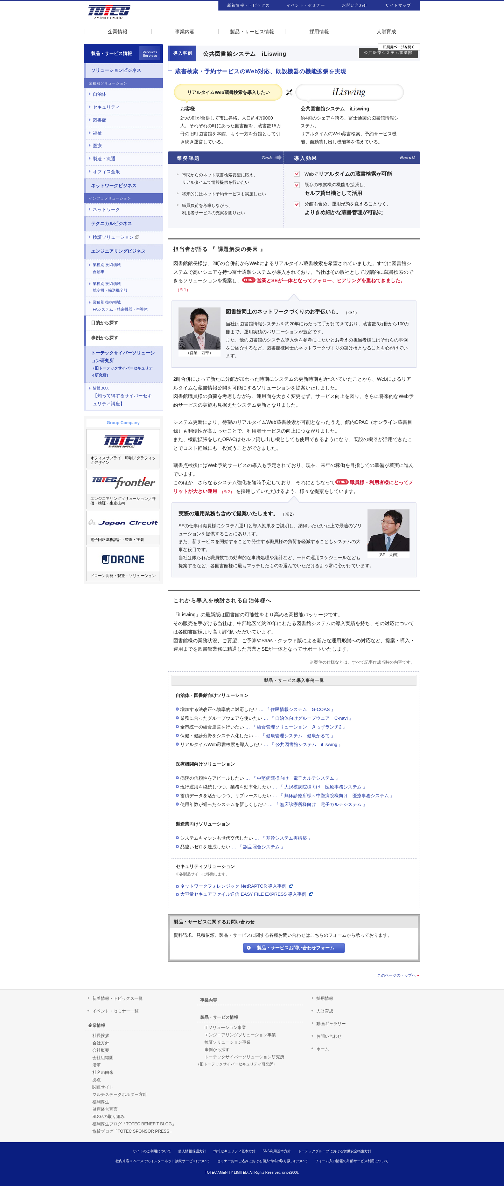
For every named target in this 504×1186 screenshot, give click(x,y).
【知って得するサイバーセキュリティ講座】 (122, 396)
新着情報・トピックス (248, 5)
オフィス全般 (106, 171)
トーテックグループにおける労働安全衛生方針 (334, 1151)
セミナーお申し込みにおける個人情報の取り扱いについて (262, 1161)
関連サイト (102, 1087)
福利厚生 (100, 1101)
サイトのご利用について (152, 1151)
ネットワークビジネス (113, 185)
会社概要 (100, 1050)
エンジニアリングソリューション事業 (240, 1034)
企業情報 (117, 31)
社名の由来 (102, 1072)
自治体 (99, 94)
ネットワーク (106, 209)
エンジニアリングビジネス (118, 251)
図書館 (99, 120)
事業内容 (185, 31)
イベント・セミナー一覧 (115, 1011)
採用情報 (319, 31)
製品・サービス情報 (252, 31)
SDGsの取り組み (108, 1116)
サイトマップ (398, 5)
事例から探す (104, 337)
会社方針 (100, 1043)
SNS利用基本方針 (276, 1151)
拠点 (96, 1079)
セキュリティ (106, 107)
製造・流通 (104, 158)
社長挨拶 (100, 1035)
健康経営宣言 (105, 1109)
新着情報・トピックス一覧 (117, 998)
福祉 (97, 133)
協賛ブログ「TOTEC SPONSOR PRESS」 (133, 1131)
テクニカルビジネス (111, 223)
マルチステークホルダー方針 (119, 1094)
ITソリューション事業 (225, 1027)
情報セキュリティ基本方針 (234, 1151)
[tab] (123, 94)
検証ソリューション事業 (227, 1042)
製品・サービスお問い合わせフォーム (295, 947)
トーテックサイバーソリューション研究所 (123, 363)
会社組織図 (102, 1057)
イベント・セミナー (306, 5)
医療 (97, 145)
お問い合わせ (355, 5)
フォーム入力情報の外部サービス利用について (351, 1161)
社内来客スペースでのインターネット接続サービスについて (162, 1161)
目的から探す (104, 322)
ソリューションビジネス (116, 70)
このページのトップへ (396, 975)
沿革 (96, 1065)
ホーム (322, 1048)
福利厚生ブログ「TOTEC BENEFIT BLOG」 (134, 1123)
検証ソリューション (116, 237)
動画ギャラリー (331, 1023)
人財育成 (386, 31)
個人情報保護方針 (192, 1151)
